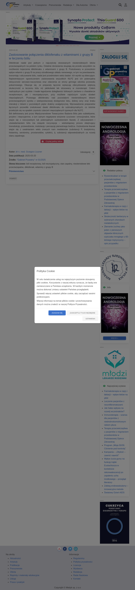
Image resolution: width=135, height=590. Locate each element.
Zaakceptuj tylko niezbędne (82, 313)
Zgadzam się (57, 313)
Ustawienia (90, 319)
